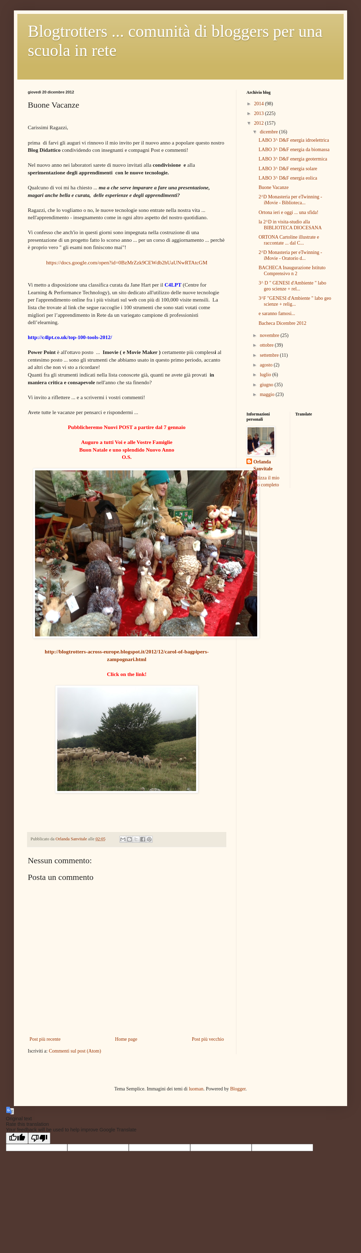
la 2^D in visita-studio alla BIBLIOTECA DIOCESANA (290, 224)
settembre (270, 355)
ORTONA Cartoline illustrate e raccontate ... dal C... (289, 240)
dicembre (269, 131)
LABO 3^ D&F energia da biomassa (294, 149)
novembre (270, 335)
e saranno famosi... (277, 313)
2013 (259, 113)
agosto (267, 365)
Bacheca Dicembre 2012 (283, 323)
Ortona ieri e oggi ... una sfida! (288, 212)
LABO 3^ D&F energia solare (288, 168)
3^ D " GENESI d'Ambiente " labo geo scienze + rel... (292, 285)
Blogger (237, 1088)
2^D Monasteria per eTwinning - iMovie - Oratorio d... (290, 255)
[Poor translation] (39, 1138)
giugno (267, 384)
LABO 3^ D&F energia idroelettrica (294, 140)
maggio (268, 394)
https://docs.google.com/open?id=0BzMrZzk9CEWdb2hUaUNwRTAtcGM (127, 262)
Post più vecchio (208, 1039)
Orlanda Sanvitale (262, 465)
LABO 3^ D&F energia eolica (288, 178)
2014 (259, 103)
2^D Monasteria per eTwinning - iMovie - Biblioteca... (290, 199)
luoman (196, 1088)
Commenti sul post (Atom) (75, 1051)
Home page (126, 1039)
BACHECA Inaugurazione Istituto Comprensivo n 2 (292, 270)
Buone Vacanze (273, 187)
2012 (259, 123)
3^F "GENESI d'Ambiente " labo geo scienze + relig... (295, 301)
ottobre (267, 345)
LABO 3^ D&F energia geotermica (293, 159)
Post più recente (45, 1039)
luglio (266, 374)
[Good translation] (17, 1138)
